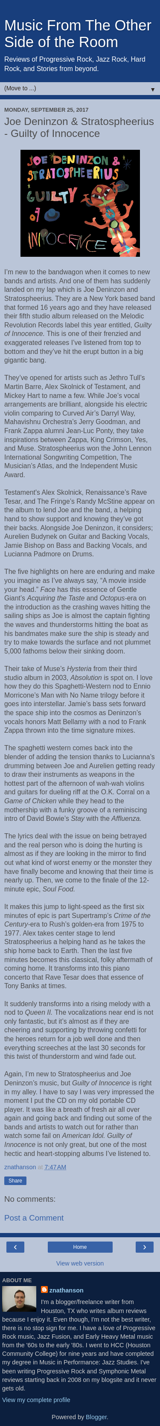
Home (80, 1247)
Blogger (96, 1417)
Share (15, 1181)
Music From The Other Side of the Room (77, 33)
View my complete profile (36, 1399)
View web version (80, 1263)
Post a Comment (34, 1217)
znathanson (66, 1290)
